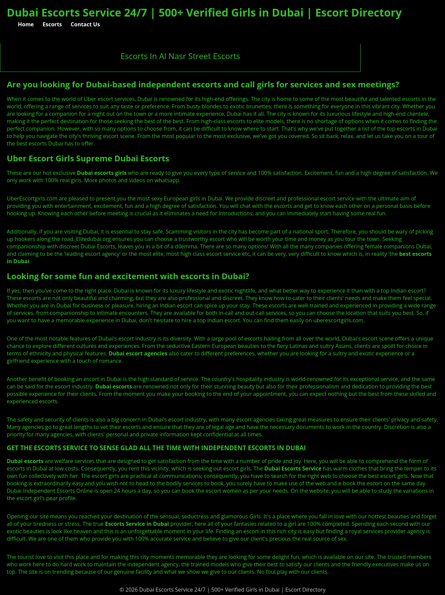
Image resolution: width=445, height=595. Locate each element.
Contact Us (85, 24)
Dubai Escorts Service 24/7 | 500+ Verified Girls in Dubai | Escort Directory (204, 12)
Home (26, 24)
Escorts (52, 24)
